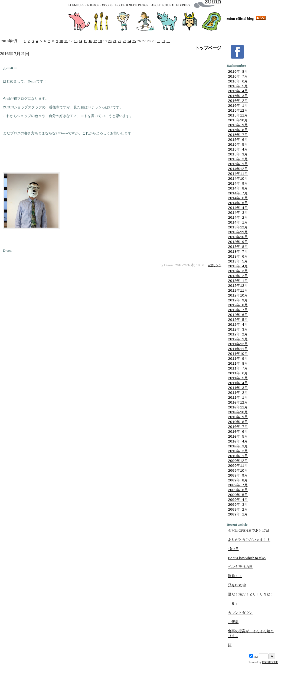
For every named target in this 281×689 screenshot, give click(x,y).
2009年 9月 (238, 497)
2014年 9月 (238, 189)
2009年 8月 (238, 503)
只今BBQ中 (237, 610)
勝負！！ (235, 601)
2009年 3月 (238, 528)
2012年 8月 (238, 318)
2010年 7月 (238, 446)
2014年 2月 (238, 225)
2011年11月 (238, 364)
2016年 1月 (238, 107)
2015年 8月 (238, 133)
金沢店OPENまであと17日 (248, 555)
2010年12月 (238, 420)
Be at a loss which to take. (247, 583)
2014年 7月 (238, 200)
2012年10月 (238, 307)
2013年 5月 (238, 271)
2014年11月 (238, 179)
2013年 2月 (238, 287)
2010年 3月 (238, 467)
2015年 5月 (238, 148)
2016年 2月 (238, 102)
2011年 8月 (238, 379)
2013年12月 (238, 236)
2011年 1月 (238, 415)
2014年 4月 (238, 215)
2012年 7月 (238, 323)
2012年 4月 (238, 338)
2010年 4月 (238, 462)
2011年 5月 (238, 395)
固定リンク (214, 265)
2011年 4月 (238, 400)
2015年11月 (238, 117)
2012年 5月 (238, 333)
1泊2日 (233, 574)
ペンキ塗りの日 (240, 592)
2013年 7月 (238, 261)
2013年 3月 (238, 282)
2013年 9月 (238, 251)
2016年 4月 (238, 92)
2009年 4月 (238, 523)
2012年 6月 (238, 328)
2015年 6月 (238, 143)
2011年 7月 (238, 384)
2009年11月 (238, 487)
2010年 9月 (238, 436)
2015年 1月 (238, 169)
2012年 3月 (238, 343)
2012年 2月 (238, 349)
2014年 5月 (238, 210)
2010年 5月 (238, 456)
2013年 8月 (238, 256)
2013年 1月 (238, 292)
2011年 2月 (238, 410)
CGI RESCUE (270, 686)
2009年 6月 (238, 513)
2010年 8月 (238, 441)
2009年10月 (238, 492)
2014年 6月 (238, 205)
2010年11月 (238, 426)
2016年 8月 (238, 71)
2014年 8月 (238, 194)
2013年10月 (238, 246)
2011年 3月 (238, 405)
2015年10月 (238, 123)
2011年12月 (238, 359)
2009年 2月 (238, 533)
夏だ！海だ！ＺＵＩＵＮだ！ (251, 619)
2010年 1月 (238, 477)
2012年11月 (238, 302)
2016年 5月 (238, 87)
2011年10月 (238, 369)
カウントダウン (240, 637)
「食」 (233, 628)
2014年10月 (238, 184)
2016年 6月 (238, 81)
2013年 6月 (238, 266)
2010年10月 (238, 431)
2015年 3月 (238, 159)
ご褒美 (233, 647)
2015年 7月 (238, 138)
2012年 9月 (238, 313)
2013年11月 (238, 241)
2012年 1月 (238, 354)
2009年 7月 (238, 508)
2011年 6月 (238, 390)
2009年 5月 (238, 518)
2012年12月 (238, 297)
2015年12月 (238, 112)
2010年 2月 (238, 472)
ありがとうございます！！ (249, 564)
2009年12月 (238, 482)
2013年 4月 (238, 277)
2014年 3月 (238, 220)
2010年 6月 (238, 451)
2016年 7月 (238, 76)
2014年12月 (238, 174)
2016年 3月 (238, 97)
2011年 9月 (238, 374)
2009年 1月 (238, 539)
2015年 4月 (238, 153)
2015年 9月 (238, 128)
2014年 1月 (238, 230)
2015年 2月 (238, 164)
